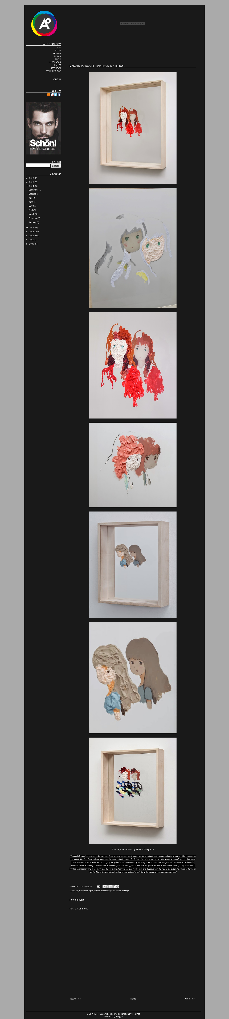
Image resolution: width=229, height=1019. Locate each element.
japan (91, 891)
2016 (32, 178)
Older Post (190, 999)
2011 (32, 235)
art (77, 891)
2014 (32, 186)
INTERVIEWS (55, 68)
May (30, 206)
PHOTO (58, 50)
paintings (125, 891)
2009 (32, 244)
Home (133, 999)
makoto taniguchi (108, 891)
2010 (32, 239)
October (32, 194)
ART (59, 47)
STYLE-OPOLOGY (53, 71)
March (31, 214)
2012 (32, 231)
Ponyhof (136, 1014)
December (33, 190)
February (32, 218)
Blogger (119, 1016)
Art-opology (110, 1014)
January (32, 222)
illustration (83, 891)
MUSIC (58, 59)
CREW (57, 79)
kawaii (97, 891)
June (31, 202)
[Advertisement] (132, 50)
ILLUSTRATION (54, 62)
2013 (32, 227)
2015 (32, 182)
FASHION (57, 53)
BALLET (57, 65)
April (30, 210)
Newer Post (75, 999)
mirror (118, 891)
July (30, 198)
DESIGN (57, 56)
